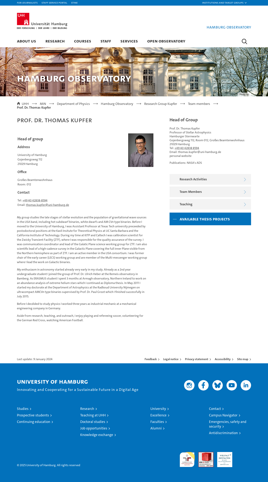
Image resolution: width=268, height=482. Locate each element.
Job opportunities (93, 428)
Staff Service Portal (54, 2)
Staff (105, 41)
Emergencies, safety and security (227, 424)
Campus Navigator (223, 415)
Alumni (156, 428)
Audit (201, 454)
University (158, 408)
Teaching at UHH (93, 415)
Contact (215, 408)
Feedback (151, 359)
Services (129, 41)
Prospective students (33, 415)
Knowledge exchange (96, 434)
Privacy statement (196, 359)
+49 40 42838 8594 (187, 148)
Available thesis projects (205, 219)
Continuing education (33, 421)
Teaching (214, 204)
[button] (224, 3)
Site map (242, 359)
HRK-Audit (223, 454)
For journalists (27, 2)
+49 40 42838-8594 (35, 200)
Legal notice (170, 359)
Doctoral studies (92, 421)
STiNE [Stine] (74, 2)
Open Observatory (166, 41)
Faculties (157, 421)
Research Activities (214, 179)
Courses (82, 41)
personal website (181, 156)
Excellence (158, 415)
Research (55, 41)
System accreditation (243, 456)
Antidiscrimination (223, 433)
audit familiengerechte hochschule (187, 458)
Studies (22, 408)
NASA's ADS (194, 163)
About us (26, 41)
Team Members (214, 192)
